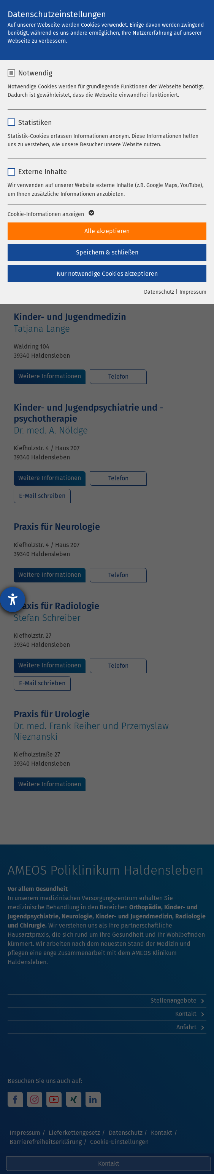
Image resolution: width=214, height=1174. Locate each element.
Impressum (192, 292)
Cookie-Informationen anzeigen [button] (50, 214)
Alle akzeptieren (107, 231)
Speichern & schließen (107, 252)
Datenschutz (159, 292)
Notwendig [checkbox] (35, 73)
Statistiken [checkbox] (35, 122)
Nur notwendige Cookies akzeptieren (107, 273)
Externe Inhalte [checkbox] (42, 172)
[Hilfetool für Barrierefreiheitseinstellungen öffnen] (12, 599)
